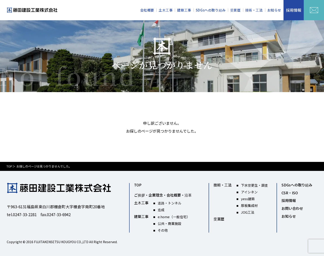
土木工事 (166, 10)
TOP (9, 166)
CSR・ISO (289, 193)
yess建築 (248, 198)
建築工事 (184, 10)
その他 (163, 230)
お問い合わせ (292, 208)
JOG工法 (247, 212)
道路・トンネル (169, 203)
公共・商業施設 (169, 223)
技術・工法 (254, 10)
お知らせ (274, 10)
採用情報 (288, 201)
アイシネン (249, 192)
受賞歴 (235, 10)
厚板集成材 (249, 205)
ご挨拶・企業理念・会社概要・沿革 (163, 195)
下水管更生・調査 (254, 185)
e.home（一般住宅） (174, 216)
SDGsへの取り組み (211, 10)
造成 (161, 209)
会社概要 (147, 10)
